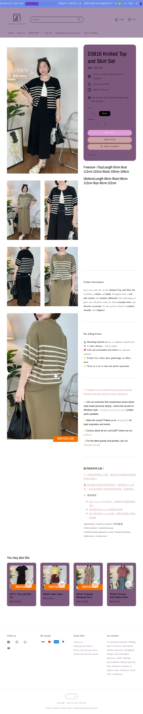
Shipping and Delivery (83, 646)
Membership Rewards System (67, 33)
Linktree (87, 434)
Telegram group (91, 445)
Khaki (104, 113)
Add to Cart (110, 140)
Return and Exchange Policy (85, 650)
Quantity (91, 119)
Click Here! (42, 4)
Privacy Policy (66, 708)
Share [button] (92, 155)
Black (93, 113)
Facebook (122, 420)
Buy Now (109, 133)
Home (11, 33)
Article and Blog (90, 33)
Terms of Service (52, 708)
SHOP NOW (33, 33)
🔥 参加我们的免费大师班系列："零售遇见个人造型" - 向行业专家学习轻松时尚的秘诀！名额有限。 (109, 487)
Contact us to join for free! (112, 410)
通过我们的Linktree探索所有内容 (106, 510)
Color (90, 108)
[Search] (79, 19)
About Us (21, 33)
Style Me (48, 33)
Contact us (78, 642)
